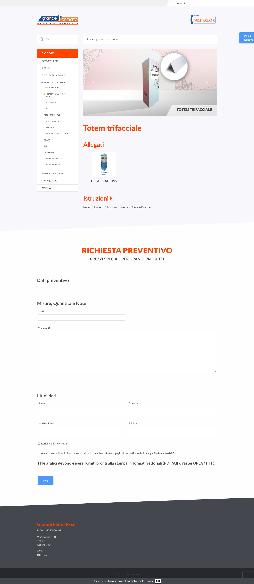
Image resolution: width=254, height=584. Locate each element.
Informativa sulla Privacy (139, 581)
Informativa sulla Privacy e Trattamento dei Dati (150, 453)
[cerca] (57, 39)
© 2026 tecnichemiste (127, 574)
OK (158, 581)
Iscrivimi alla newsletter (54, 443)
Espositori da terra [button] (53, 83)
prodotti (134, 527)
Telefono (133, 423)
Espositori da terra (117, 207)
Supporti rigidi (168, 523)
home (90, 39)
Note (132, 539)
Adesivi (164, 527)
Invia (45, 480)
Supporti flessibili (170, 539)
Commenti (44, 328)
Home (86, 207)
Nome (41, 403)
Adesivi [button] (46, 68)
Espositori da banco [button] (53, 75)
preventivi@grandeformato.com (66, 555)
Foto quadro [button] (49, 181)
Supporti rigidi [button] (50, 61)
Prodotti (98, 207)
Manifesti (165, 547)
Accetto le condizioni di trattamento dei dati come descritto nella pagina (109, 453)
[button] (93, 82)
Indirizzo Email (46, 423)
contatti (114, 39)
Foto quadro (167, 543)
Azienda (133, 403)
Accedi (181, 3)
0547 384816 (52, 551)
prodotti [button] (101, 39)
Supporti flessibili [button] (52, 173)
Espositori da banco (171, 531)
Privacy (133, 535)
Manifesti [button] (47, 188)
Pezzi (41, 311)
